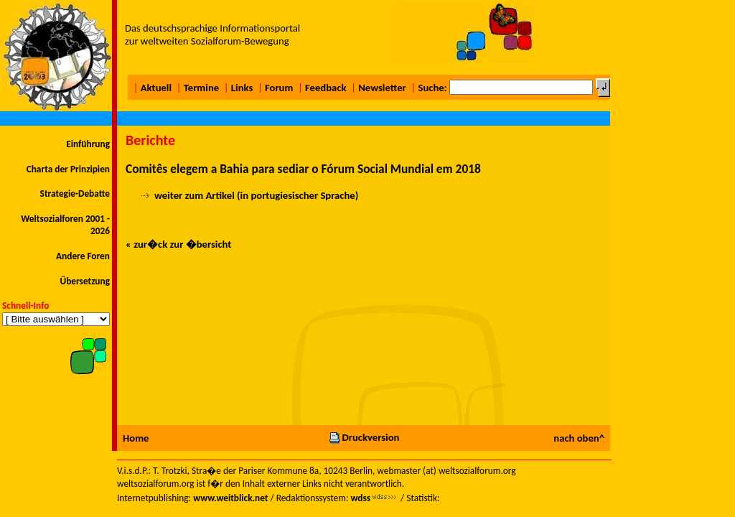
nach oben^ (578, 438)
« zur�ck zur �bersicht (178, 244)
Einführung (88, 144)
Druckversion (364, 437)
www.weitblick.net (230, 498)
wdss (360, 498)
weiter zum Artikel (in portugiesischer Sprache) (256, 195)
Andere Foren (83, 256)
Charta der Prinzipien (68, 169)
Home (136, 438)
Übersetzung (85, 281)
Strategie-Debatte (75, 193)
